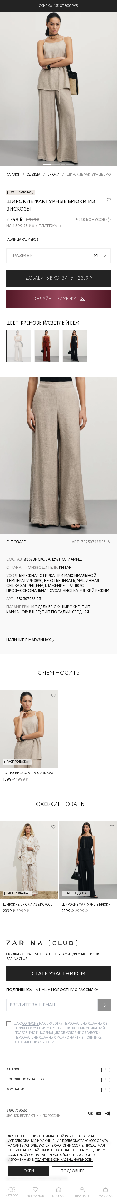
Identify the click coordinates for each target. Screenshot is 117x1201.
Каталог (58, 1069)
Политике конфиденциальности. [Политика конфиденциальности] (64, 1160)
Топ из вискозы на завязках (28, 773)
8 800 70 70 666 (16, 1111)
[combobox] (58, 255)
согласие (30, 1023)
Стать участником (58, 973)
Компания (58, 1089)
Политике (93, 1037)
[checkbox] (8, 1023)
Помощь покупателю (58, 1079)
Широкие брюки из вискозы (28, 904)
